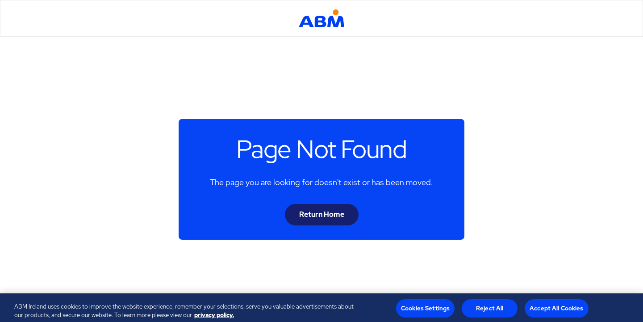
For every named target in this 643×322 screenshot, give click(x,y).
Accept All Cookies (556, 310)
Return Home (321, 214)
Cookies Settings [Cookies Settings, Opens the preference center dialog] (425, 310)
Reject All (489, 310)
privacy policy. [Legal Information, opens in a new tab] (214, 317)
